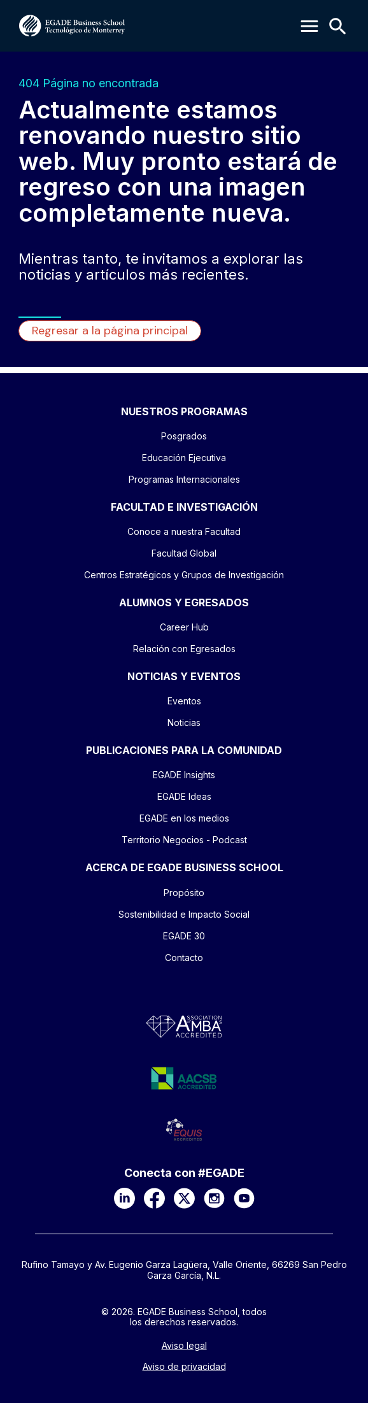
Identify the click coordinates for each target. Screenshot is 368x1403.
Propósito (184, 892)
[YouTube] (244, 1198)
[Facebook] (154, 1198)
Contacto (184, 957)
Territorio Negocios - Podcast (184, 839)
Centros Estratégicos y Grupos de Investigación (184, 574)
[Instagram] (214, 1198)
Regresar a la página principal (110, 330)
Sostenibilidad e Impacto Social (184, 914)
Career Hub (184, 627)
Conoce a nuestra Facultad (184, 531)
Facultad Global (184, 553)
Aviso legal (184, 1346)
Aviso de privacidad (184, 1367)
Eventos (184, 700)
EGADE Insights (184, 774)
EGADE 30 (184, 935)
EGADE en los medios (184, 818)
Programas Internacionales (184, 479)
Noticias (184, 722)
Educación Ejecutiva (184, 457)
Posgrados (184, 436)
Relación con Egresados (184, 648)
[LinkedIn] (124, 1198)
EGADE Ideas (184, 796)
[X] (184, 1198)
